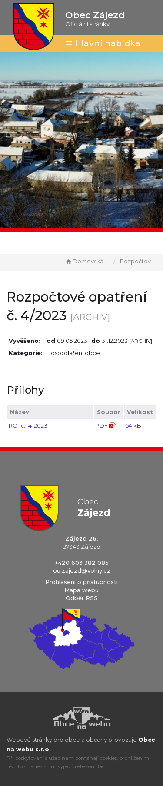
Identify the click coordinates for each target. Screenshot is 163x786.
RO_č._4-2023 (28, 425)
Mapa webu (81, 590)
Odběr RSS (82, 597)
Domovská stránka (87, 261)
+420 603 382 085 (82, 562)
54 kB (133, 425)
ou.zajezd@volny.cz (81, 570)
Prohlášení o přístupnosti (81, 581)
